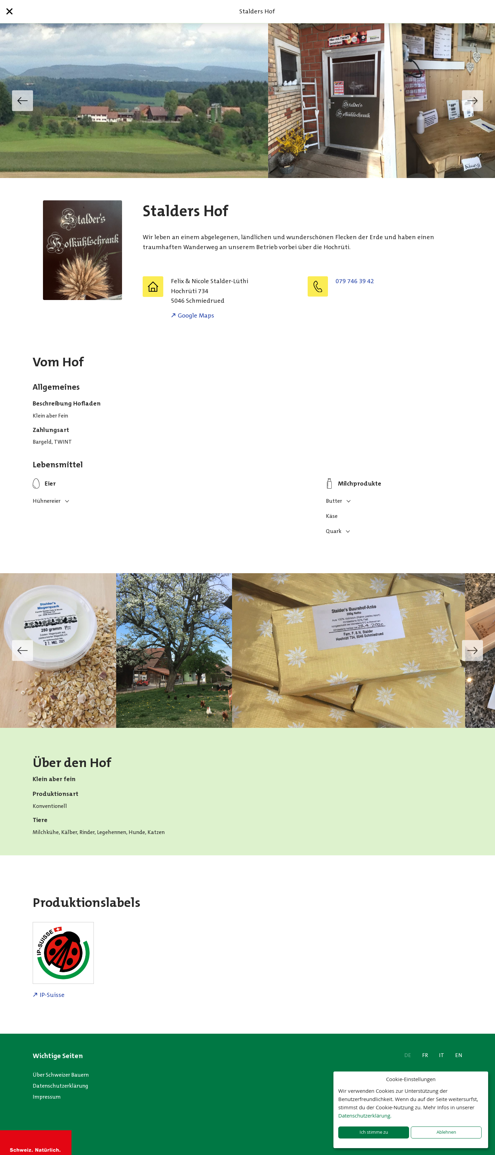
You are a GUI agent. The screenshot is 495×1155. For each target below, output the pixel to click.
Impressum (47, 1096)
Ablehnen (446, 1132)
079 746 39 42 (355, 281)
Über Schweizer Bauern (61, 1074)
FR (425, 1055)
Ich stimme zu (374, 1132)
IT (441, 1055)
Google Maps (196, 315)
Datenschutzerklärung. (365, 1115)
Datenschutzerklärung (60, 1085)
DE (407, 1055)
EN (458, 1055)
